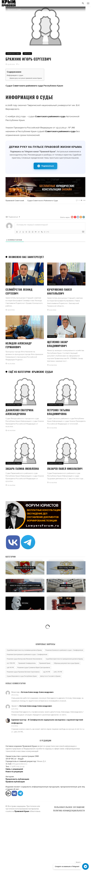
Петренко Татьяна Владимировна (58, 412)
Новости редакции (14, 772)
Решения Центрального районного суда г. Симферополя (27, 654)
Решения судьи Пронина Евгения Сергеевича (23, 672)
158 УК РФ (10, 667)
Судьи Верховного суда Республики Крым (22, 676)
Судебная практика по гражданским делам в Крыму (64, 659)
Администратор (18, 720)
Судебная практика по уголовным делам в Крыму (24, 650)
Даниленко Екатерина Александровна (20, 412)
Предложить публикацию (17, 779)
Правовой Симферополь (27, 663)
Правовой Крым (44, 663)
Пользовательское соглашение (69, 807)
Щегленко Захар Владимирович (57, 344)
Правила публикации (15, 782)
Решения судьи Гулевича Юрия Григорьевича (33, 667)
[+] (48, 232)
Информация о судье (15, 75)
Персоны (27, 53)
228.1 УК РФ (58, 672)
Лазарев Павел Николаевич (64, 469)
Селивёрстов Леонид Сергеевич (19, 291)
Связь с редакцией (14, 769)
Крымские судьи (13, 53)
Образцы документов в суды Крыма (66, 663)
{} (45, 232)
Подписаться (45, 165)
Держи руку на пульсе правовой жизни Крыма (26, 78)
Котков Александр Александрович (37, 692)
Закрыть (78, 862)
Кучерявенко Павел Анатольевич (59, 291)
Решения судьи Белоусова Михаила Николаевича (24, 659)
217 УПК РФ (11, 663)
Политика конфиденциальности (69, 810)
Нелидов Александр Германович (19, 345)
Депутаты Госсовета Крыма (50, 676)
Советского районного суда (28, 85)
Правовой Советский (15, 200)
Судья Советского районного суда (42, 200)
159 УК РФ (46, 672)
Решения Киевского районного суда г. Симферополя (64, 650)
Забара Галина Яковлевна (22, 469)
